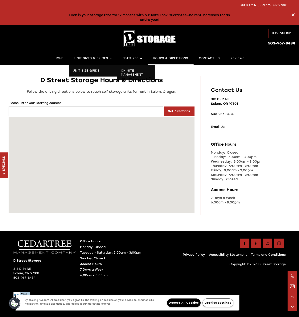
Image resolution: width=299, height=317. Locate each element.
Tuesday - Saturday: (96, 252)
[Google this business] (279, 243)
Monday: (218, 152)
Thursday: (219, 166)
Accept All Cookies (184, 302)
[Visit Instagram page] (267, 243)
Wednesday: (221, 161)
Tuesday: (218, 157)
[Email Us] (292, 286)
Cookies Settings (218, 302)
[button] (293, 15)
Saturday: (219, 175)
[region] (127, 303)
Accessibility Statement (228, 255)
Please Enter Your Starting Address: (35, 103)
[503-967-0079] (292, 276)
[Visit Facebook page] (244, 243)
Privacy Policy (194, 255)
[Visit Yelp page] (256, 243)
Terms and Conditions (268, 255)
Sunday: (217, 179)
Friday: (216, 170)
